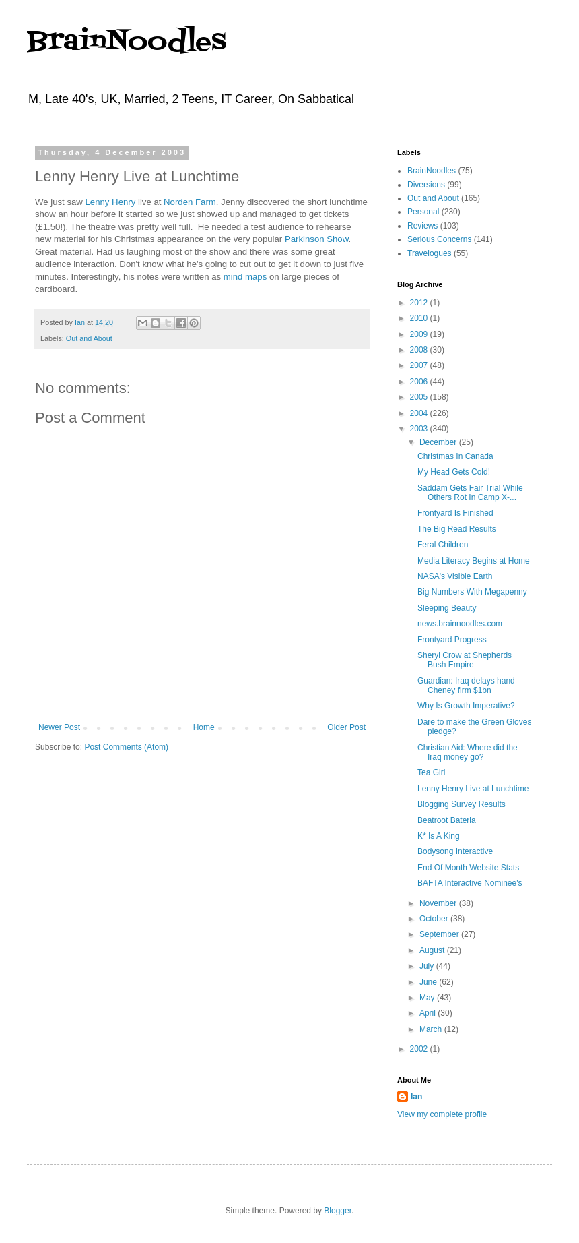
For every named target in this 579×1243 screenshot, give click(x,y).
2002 (420, 1049)
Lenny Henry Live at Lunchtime (473, 788)
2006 (420, 381)
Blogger (337, 1210)
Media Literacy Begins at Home (473, 561)
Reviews (422, 226)
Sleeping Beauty (446, 608)
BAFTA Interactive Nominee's (469, 883)
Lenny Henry (111, 202)
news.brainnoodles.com (459, 623)
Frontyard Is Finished (455, 513)
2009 (420, 334)
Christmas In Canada (455, 456)
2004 (420, 413)
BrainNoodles (126, 42)
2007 (420, 365)
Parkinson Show (317, 239)
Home (204, 727)
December (439, 442)
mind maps (245, 277)
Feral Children (442, 544)
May (428, 997)
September (440, 934)
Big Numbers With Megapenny (472, 592)
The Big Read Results (456, 529)
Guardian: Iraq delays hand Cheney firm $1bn (466, 685)
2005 (420, 397)
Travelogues (429, 253)
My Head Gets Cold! (453, 472)
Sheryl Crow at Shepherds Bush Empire (464, 659)
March (431, 1029)
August (433, 950)
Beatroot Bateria (446, 820)
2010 (420, 318)
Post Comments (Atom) (126, 747)
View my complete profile (442, 1114)
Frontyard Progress (452, 639)
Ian (416, 1096)
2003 (420, 428)
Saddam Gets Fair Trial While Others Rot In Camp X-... (470, 492)
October (434, 918)
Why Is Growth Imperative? (466, 705)
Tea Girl (431, 772)
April (428, 1013)
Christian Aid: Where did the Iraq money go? (467, 752)
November (439, 903)
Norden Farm (190, 202)
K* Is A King (438, 836)
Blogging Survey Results (461, 804)
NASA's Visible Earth (454, 576)
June (429, 982)
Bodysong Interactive (455, 851)
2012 (420, 302)
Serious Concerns (439, 239)
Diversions (426, 184)
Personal (423, 211)
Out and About (89, 338)
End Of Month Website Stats (468, 867)
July (427, 966)
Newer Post (59, 727)
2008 (420, 350)
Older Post (346, 727)
